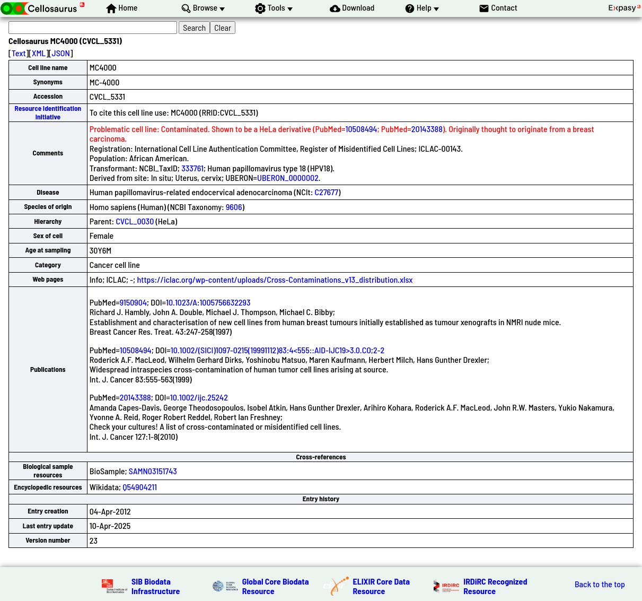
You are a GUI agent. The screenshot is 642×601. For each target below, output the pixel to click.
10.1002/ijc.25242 (199, 397)
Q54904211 (139, 487)
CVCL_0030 (135, 221)
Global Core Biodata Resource (275, 586)
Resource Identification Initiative (48, 112)
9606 (234, 207)
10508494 (361, 129)
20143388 (427, 129)
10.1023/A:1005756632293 (208, 302)
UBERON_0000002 (288, 177)
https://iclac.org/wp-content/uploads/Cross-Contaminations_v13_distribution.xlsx (274, 279)
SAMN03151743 (153, 471)
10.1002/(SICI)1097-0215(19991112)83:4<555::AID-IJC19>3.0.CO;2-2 (277, 350)
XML (39, 53)
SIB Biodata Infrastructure (155, 586)
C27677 (326, 192)
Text (19, 53)
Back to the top (600, 584)
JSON (61, 53)
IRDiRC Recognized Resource (495, 586)
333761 (192, 168)
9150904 (133, 302)
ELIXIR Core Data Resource (381, 586)
